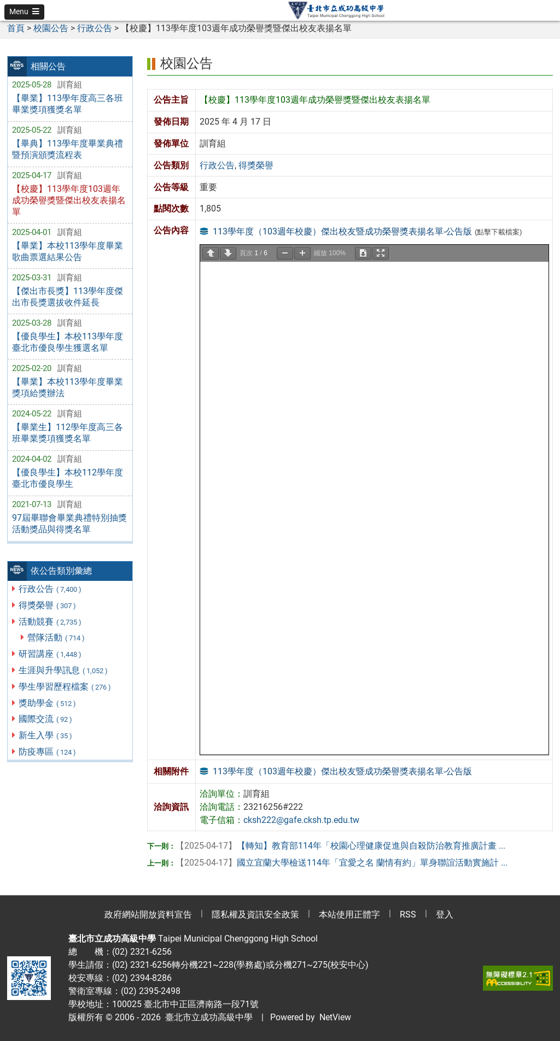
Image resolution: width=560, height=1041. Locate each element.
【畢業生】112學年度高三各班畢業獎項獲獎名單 (67, 433)
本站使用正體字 (349, 914)
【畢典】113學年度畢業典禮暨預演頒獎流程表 (67, 149)
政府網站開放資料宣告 (148, 914)
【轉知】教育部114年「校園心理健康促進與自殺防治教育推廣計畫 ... (340, 845)
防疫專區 (48, 751)
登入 (444, 914)
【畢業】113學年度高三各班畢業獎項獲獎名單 (67, 104)
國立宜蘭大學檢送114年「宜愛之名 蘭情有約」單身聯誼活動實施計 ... (342, 862)
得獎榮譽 (48, 605)
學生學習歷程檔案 (65, 686)
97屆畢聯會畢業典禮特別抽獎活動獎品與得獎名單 (69, 523)
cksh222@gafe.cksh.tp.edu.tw (301, 820)
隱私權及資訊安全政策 (255, 914)
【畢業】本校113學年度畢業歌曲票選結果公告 (67, 251)
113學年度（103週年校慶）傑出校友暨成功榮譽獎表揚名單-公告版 (342, 231)
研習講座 (51, 654)
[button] (24, 12)
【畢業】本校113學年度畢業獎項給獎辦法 (67, 387)
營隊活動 (56, 637)
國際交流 (46, 719)
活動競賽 (51, 621)
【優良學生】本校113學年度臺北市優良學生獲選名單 (67, 342)
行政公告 (51, 589)
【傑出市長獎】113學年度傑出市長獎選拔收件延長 (67, 297)
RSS (408, 914)
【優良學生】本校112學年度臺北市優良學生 (67, 478)
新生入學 (46, 735)
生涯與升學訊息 (64, 670)
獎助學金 (48, 703)
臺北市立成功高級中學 (207, 1017)
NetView (335, 1017)
